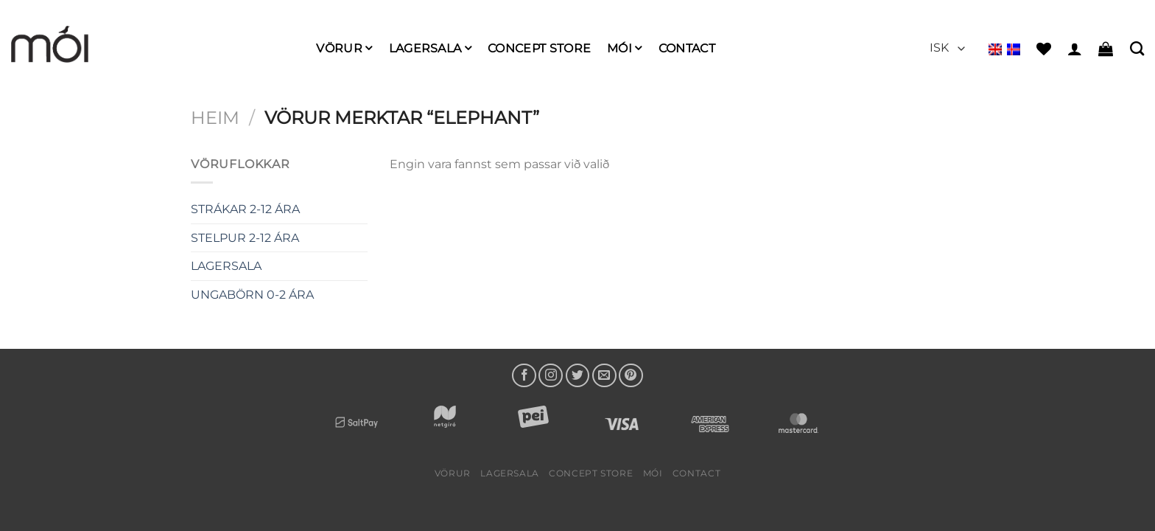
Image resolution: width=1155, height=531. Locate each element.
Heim (215, 117)
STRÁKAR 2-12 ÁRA (245, 209)
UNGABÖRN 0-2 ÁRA (252, 295)
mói (624, 48)
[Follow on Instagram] (550, 376)
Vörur (344, 48)
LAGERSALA (430, 48)
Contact (687, 48)
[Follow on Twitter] (578, 376)
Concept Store (539, 48)
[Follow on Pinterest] (631, 376)
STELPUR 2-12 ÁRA (245, 238)
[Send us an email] (604, 376)
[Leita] (1137, 48)
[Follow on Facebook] (524, 376)
